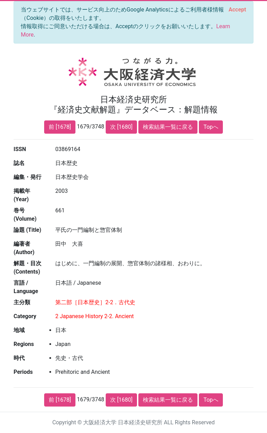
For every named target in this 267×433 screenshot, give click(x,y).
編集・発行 (27, 177)
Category (25, 316)
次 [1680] (121, 127)
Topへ (210, 127)
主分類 (22, 302)
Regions (24, 344)
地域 (19, 330)
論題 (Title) (27, 230)
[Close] (237, 9)
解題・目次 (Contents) (27, 267)
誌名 (19, 163)
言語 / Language (26, 287)
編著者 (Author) (24, 248)
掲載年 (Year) (22, 195)
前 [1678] (60, 127)
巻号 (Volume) (25, 214)
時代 (19, 358)
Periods (23, 372)
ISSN (20, 149)
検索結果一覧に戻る (168, 127)
